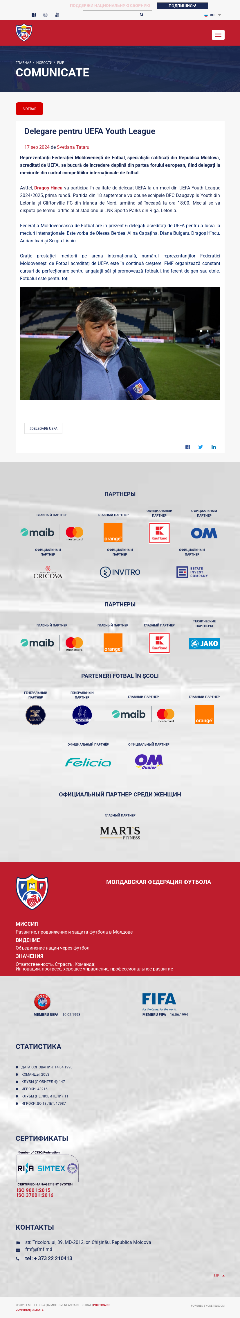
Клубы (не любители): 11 (45, 1096)
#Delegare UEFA (43, 429)
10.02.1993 (71, 1015)
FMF (60, 63)
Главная (24, 63)
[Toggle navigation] (218, 35)
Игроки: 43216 (35, 1089)
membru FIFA (154, 1015)
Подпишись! (182, 5)
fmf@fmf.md (38, 1249)
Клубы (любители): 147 (44, 1082)
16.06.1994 (179, 1015)
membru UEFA (46, 1015)
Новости (44, 63)
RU (209, 15)
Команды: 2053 (36, 1074)
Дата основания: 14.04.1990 (47, 1067)
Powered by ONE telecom (208, 1305)
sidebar (29, 109)
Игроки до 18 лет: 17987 (44, 1104)
